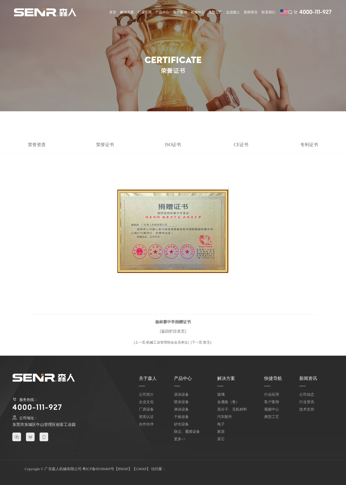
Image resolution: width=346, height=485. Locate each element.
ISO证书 (173, 144)
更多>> (180, 439)
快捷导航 (273, 378)
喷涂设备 (181, 402)
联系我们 (268, 12)
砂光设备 (181, 424)
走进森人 (233, 12)
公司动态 (306, 394)
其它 (221, 439)
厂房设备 (146, 409)
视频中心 (198, 12)
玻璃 (221, 394)
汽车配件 (224, 417)
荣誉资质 (37, 144)
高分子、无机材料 (232, 409)
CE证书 (241, 144)
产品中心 (162, 12)
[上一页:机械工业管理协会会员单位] (161, 342)
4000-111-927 (315, 12)
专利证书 (309, 144)
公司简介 (146, 394)
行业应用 (144, 12)
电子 (221, 424)
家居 (221, 432)
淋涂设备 (181, 409)
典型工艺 (215, 12)
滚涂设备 (181, 394)
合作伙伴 (146, 424)
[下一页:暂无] (201, 342)
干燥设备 (181, 417)
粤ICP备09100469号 (98, 469)
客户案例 (180, 12)
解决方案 (127, 12)
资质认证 (146, 417)
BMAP (123, 469)
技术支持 (306, 409)
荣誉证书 (105, 144)
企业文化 (146, 402)
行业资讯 (306, 402)
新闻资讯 (251, 12)
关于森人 (148, 378)
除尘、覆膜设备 (187, 432)
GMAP (141, 469)
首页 (112, 12)
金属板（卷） (228, 402)
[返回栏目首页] (173, 331)
